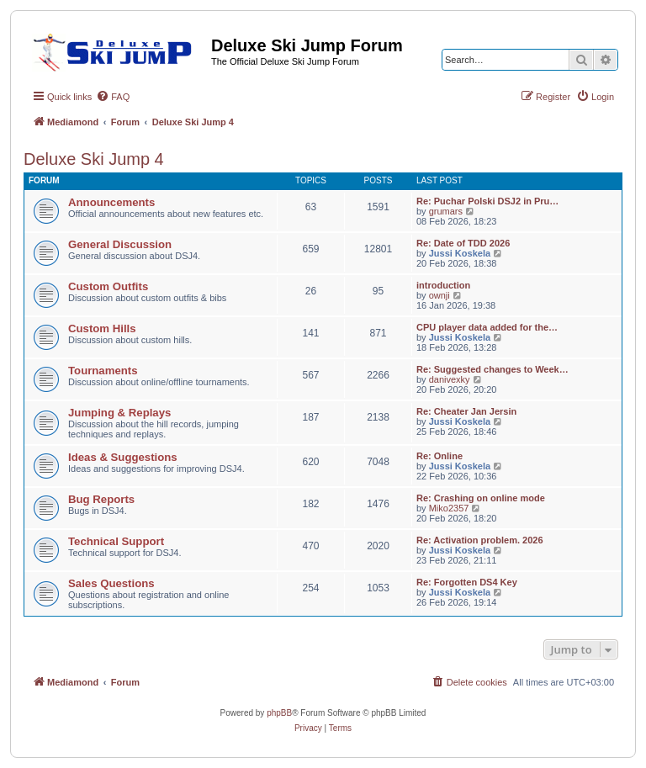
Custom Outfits (108, 286)
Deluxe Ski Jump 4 (94, 159)
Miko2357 (449, 508)
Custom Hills (102, 328)
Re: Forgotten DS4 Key (466, 582)
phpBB (279, 713)
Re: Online (439, 456)
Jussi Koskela (459, 253)
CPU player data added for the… (487, 327)
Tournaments (103, 370)
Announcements (111, 202)
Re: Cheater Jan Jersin (466, 411)
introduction (443, 285)
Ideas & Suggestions (122, 457)
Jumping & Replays (119, 412)
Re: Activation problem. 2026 (479, 540)
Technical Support (116, 541)
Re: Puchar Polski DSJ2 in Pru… (487, 201)
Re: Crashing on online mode (480, 498)
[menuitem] (113, 97)
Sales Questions (111, 583)
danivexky (449, 379)
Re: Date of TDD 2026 (463, 243)
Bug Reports (101, 499)
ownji (439, 295)
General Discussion (120, 244)
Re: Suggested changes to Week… (492, 369)
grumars (446, 211)
